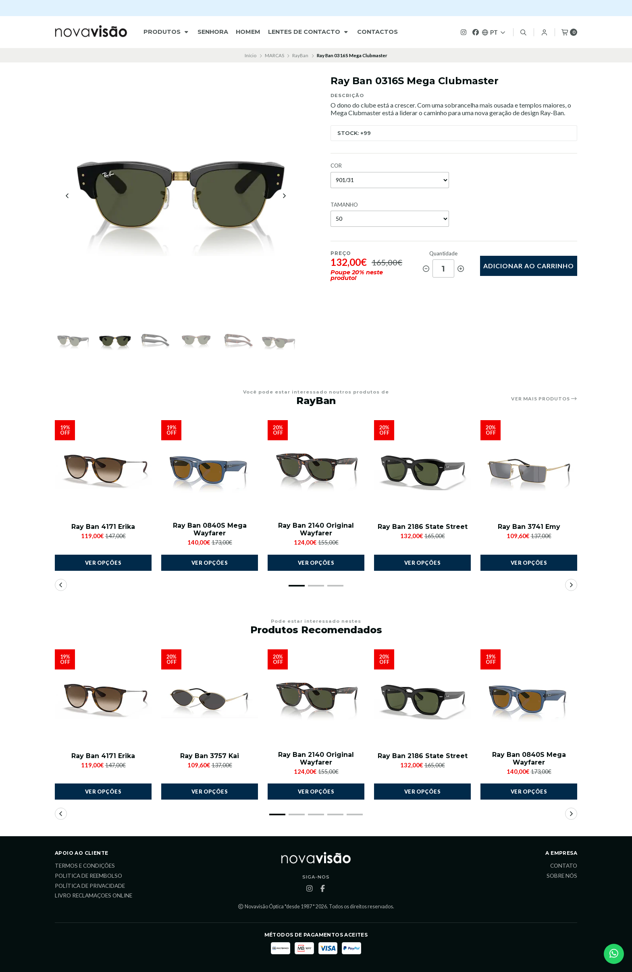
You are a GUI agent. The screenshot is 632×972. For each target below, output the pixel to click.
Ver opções (103, 563)
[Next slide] (284, 196)
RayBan (300, 55)
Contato (563, 866)
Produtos (166, 31)
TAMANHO (344, 204)
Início (250, 55)
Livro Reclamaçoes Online (93, 896)
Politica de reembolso (88, 876)
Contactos (377, 31)
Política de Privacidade (90, 886)
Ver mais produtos (544, 398)
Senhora (213, 31)
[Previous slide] (67, 196)
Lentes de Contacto (308, 31)
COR (336, 165)
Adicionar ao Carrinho (528, 265)
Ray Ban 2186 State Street (423, 527)
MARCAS (274, 55)
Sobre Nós (562, 876)
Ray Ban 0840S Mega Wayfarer (210, 529)
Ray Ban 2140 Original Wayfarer (316, 529)
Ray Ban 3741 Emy (529, 527)
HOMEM (248, 31)
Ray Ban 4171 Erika (103, 527)
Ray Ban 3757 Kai (209, 756)
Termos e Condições (85, 866)
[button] (297, 586)
